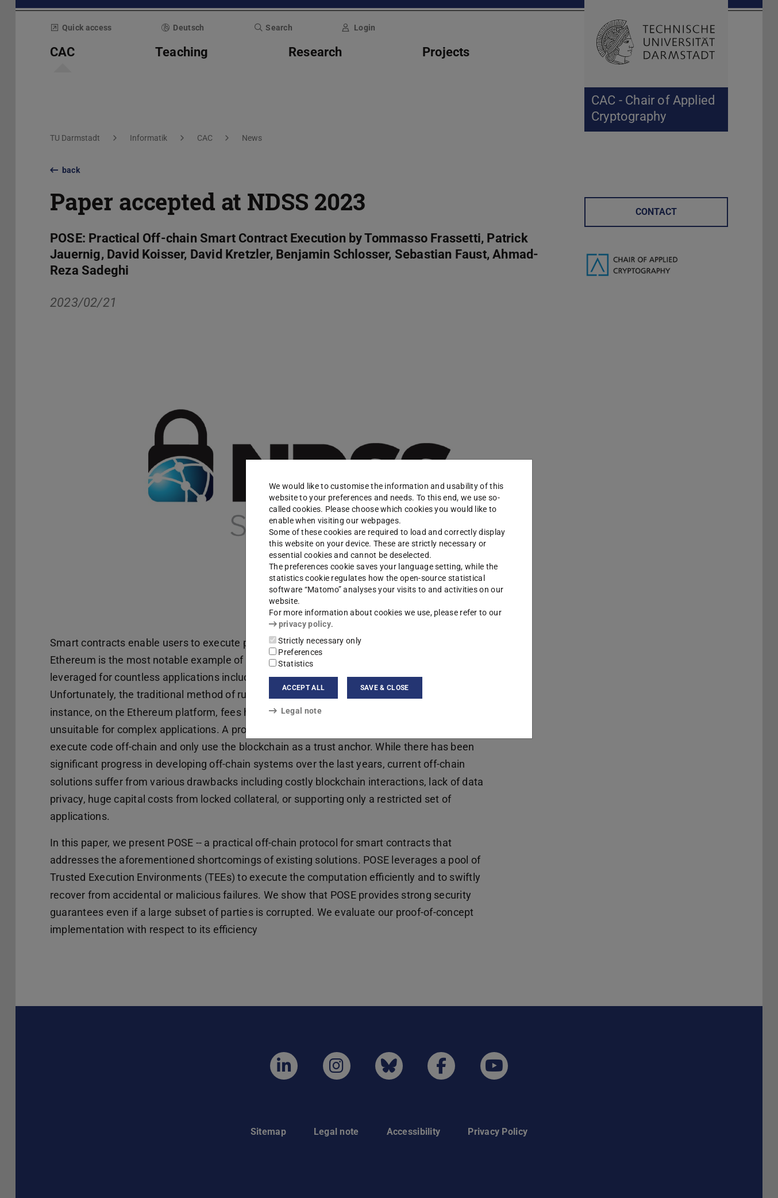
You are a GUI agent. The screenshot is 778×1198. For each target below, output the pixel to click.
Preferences (296, 652)
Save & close (384, 688)
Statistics (291, 663)
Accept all (303, 688)
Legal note (295, 710)
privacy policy (300, 624)
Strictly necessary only (315, 640)
